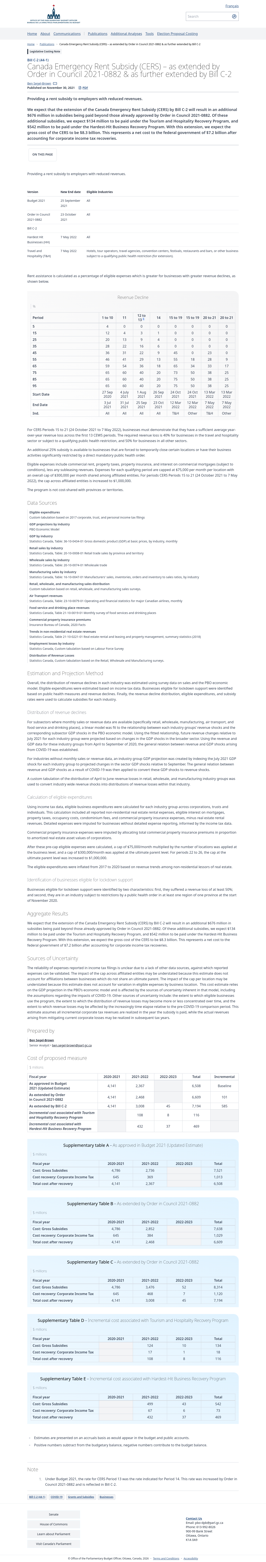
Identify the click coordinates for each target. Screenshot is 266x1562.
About (45, 33)
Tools (149, 33)
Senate (53, 1514)
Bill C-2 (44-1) (38, 60)
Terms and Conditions (166, 1558)
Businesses (106, 1497)
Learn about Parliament (53, 1534)
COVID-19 (56, 1497)
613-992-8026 (206, 1527)
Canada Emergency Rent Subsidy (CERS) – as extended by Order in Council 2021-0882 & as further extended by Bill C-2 (130, 44)
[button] (55, 83)
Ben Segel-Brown (39, 83)
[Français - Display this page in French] (212, 6)
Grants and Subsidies (81, 1497)
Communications (67, 33)
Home (32, 33)
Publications (97, 33)
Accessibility (191, 1558)
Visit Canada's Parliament (53, 1544)
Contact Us (194, 1518)
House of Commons (54, 1524)
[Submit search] (234, 16)
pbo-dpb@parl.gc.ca (209, 1523)
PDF (83, 88)
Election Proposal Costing (177, 33)
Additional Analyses (126, 33)
